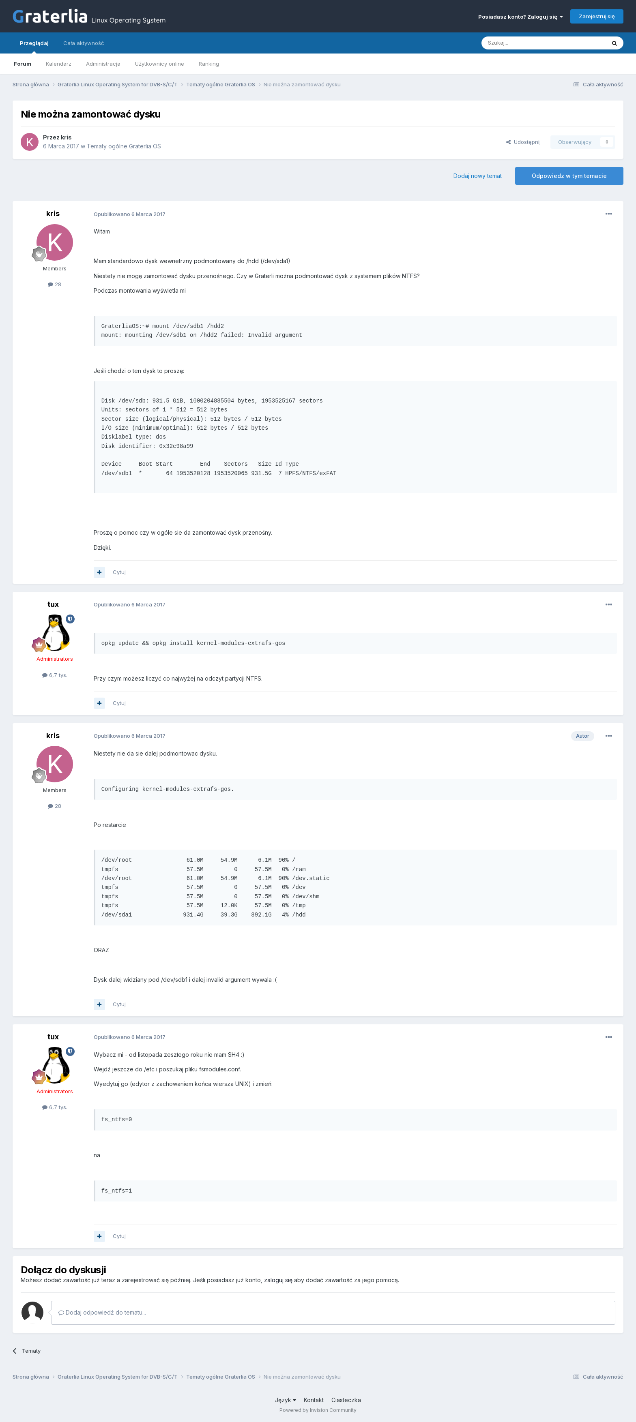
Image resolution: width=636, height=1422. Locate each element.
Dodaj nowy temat (477, 175)
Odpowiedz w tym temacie (569, 175)
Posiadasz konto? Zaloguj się (520, 16)
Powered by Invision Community (318, 1410)
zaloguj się (278, 1279)
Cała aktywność (83, 43)
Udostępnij (523, 142)
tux (53, 604)
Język (285, 1399)
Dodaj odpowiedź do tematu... (102, 1312)
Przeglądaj (34, 47)
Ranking (209, 63)
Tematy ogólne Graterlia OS (124, 146)
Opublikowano (129, 214)
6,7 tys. (54, 675)
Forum (22, 63)
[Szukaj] (523, 42)
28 (54, 284)
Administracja (103, 63)
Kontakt (314, 1399)
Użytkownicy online (159, 63)
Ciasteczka (346, 1399)
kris (66, 137)
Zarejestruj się (597, 16)
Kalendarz (58, 63)
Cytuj (119, 572)
